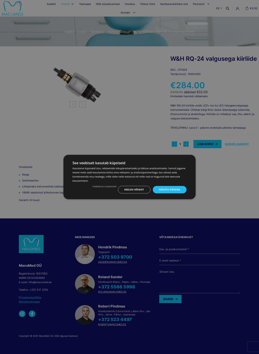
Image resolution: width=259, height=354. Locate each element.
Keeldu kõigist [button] (134, 189)
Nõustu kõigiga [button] (169, 189)
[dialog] (129, 177)
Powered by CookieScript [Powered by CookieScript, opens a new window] (104, 186)
